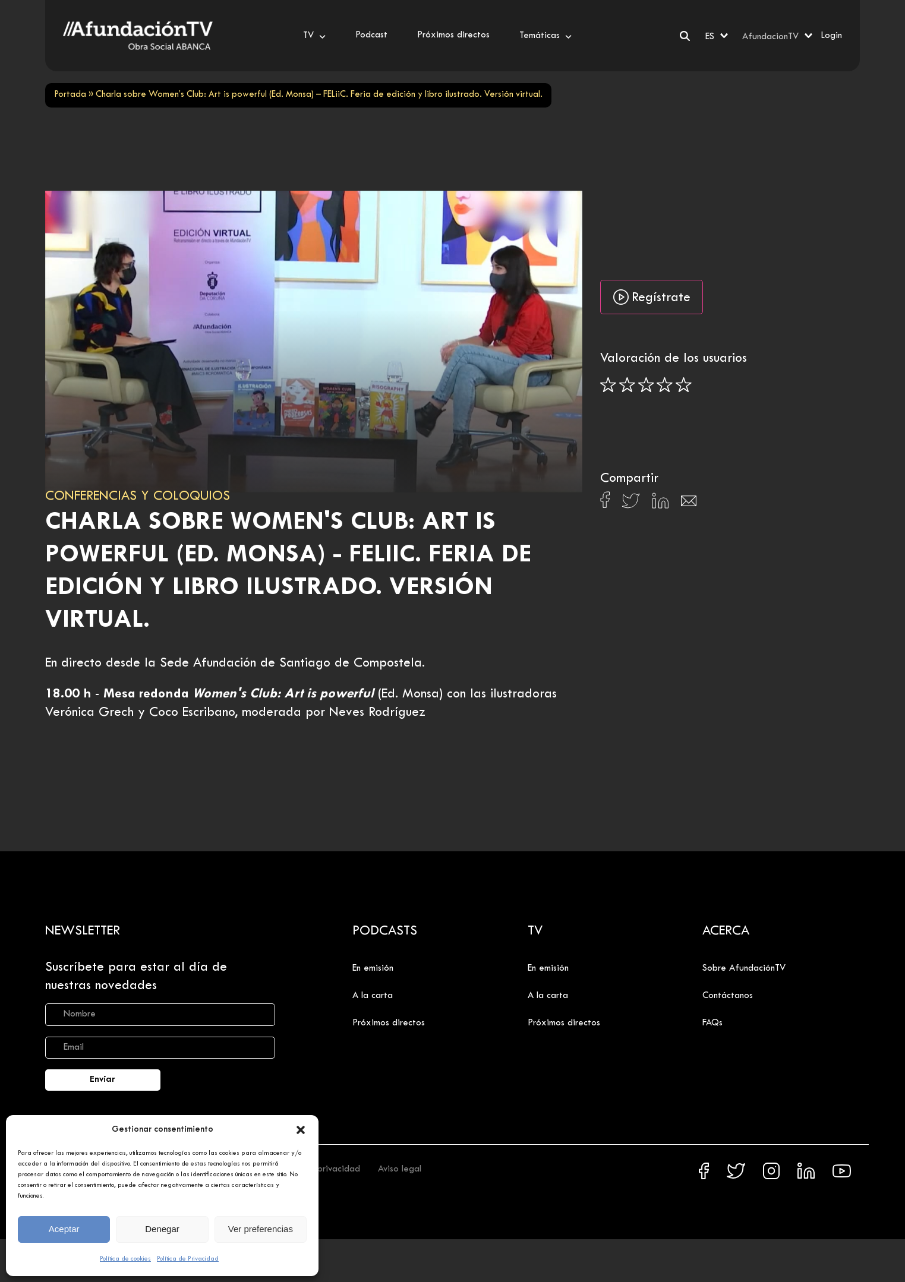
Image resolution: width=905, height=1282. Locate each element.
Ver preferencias (260, 1229)
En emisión (372, 968)
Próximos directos (388, 1023)
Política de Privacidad (188, 1259)
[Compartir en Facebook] (605, 503)
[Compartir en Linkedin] (660, 503)
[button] (301, 1130)
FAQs (712, 1023)
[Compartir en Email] (688, 504)
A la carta (372, 996)
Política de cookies (125, 1259)
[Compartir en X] (631, 504)
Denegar (162, 1229)
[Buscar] (685, 36)
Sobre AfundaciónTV (744, 968)
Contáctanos (727, 996)
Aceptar (64, 1229)
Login (831, 35)
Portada (70, 95)
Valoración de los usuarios (673, 359)
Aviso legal (399, 1169)
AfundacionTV (770, 37)
